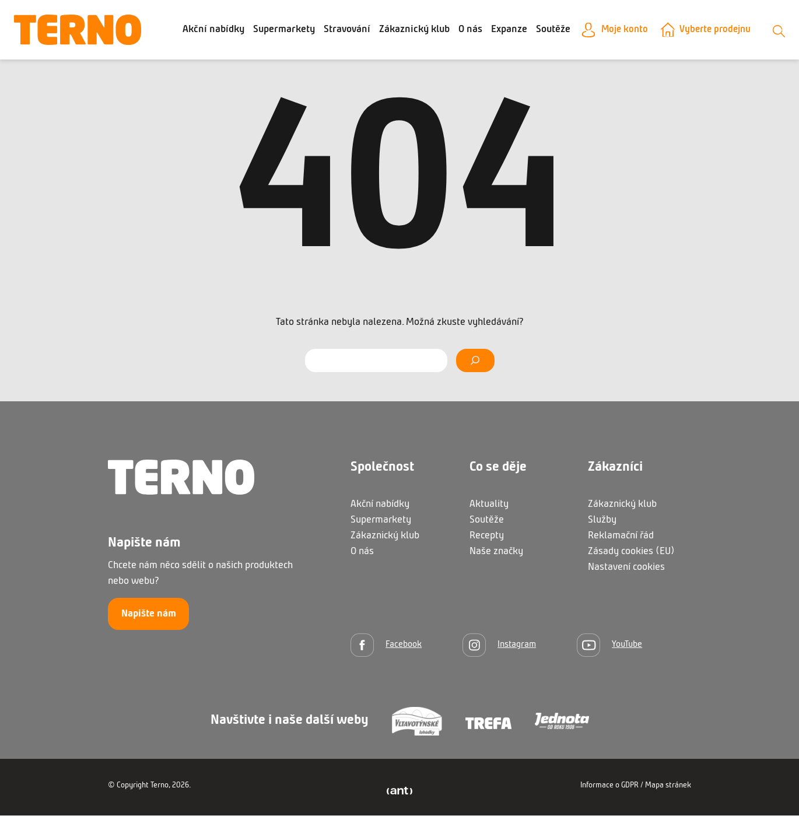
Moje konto (649, 30)
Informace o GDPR (609, 786)
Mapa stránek (668, 786)
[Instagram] (499, 645)
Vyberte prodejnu (743, 30)
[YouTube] (609, 645)
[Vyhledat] (475, 361)
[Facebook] (386, 645)
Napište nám (148, 614)
